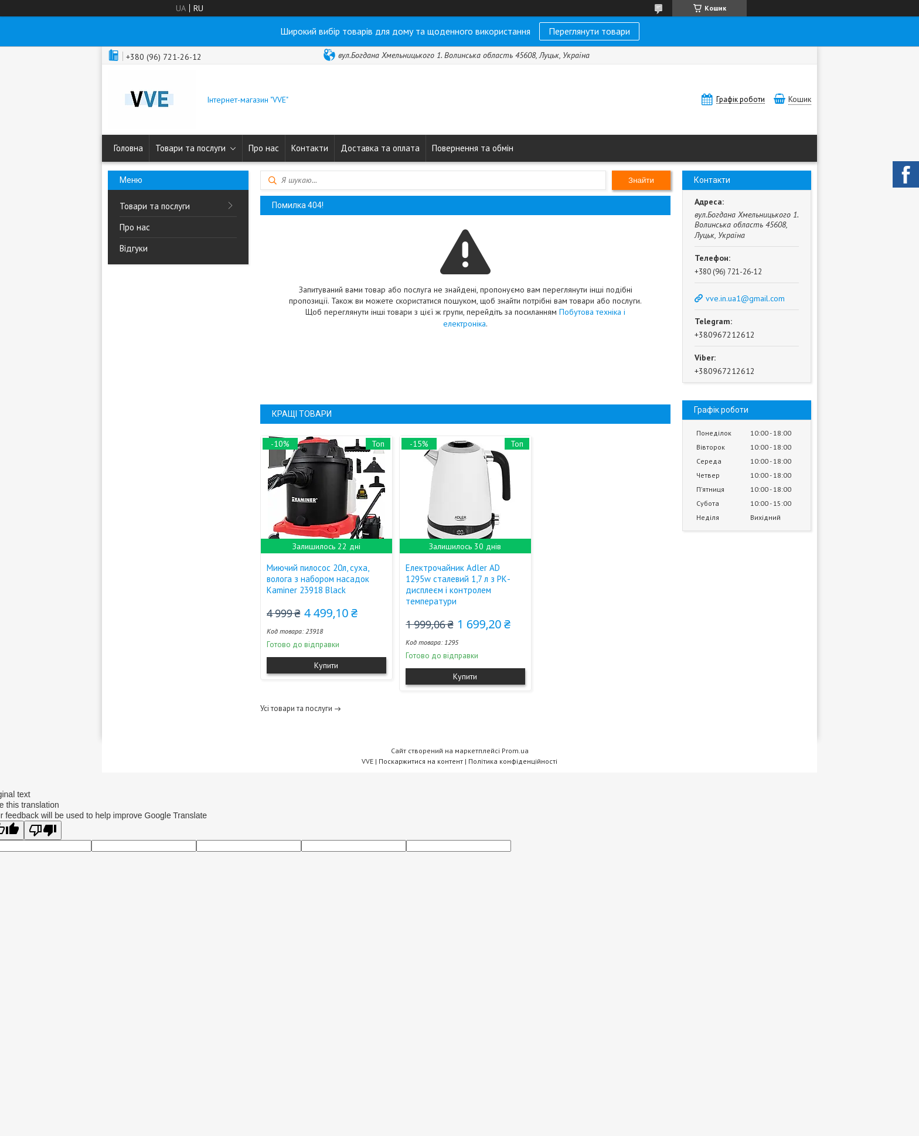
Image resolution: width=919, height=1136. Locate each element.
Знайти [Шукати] (641, 180)
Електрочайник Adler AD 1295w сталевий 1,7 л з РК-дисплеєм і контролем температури (458, 584)
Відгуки (134, 248)
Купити (326, 665)
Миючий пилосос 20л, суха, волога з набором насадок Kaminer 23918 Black (318, 579)
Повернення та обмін (472, 148)
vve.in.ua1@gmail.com (745, 298)
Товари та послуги (190, 148)
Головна (128, 148)
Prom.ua (515, 750)
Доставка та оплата (380, 148)
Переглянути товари (589, 31)
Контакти (309, 148)
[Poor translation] (43, 830)
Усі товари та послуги (296, 708)
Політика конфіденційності (512, 761)
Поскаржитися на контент (421, 761)
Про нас (264, 148)
